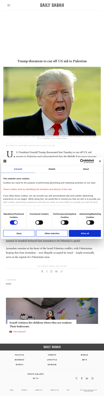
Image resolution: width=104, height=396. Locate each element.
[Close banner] (100, 161)
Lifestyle (52, 360)
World (84, 355)
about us (38, 390)
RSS (68, 390)
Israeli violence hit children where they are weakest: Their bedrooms (40, 324)
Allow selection (52, 233)
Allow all (85, 233)
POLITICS (19, 355)
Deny (19, 233)
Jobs (11, 390)
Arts (84, 360)
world (8, 284)
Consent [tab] (18, 169)
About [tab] (86, 169)
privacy (24, 390)
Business (19, 360)
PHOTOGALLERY (19, 332)
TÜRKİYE (52, 355)
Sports (19, 364)
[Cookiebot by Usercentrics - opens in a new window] (82, 161)
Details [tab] (52, 169)
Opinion (52, 364)
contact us (54, 390)
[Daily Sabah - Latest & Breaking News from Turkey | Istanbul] (52, 5)
